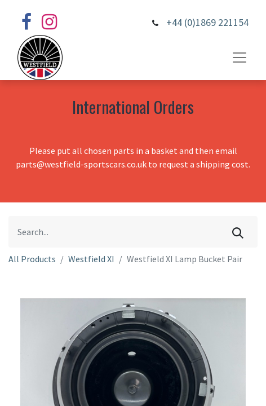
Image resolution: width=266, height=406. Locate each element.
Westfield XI (91, 258)
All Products (32, 258)
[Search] (238, 232)
